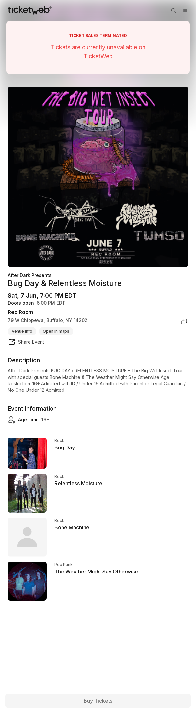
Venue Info (22, 331)
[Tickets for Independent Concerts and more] (30, 10)
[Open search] (173, 10)
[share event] (26, 343)
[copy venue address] (184, 321)
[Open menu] (185, 10)
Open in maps (56, 331)
